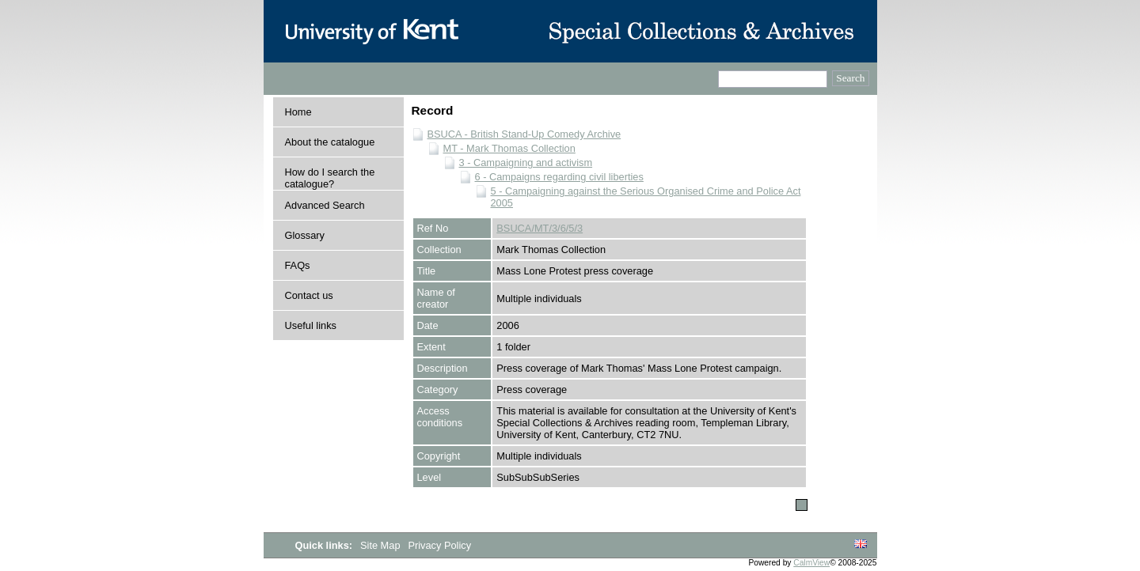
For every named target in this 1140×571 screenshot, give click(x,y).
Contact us (309, 295)
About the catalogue (330, 142)
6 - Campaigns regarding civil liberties (559, 177)
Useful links (310, 325)
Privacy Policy (439, 545)
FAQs (297, 265)
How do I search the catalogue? (330, 178)
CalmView (811, 562)
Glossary (305, 235)
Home (298, 112)
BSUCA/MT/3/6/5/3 (539, 228)
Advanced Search (325, 205)
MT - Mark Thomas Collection (509, 148)
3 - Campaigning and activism (526, 162)
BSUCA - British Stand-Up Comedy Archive (524, 134)
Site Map (381, 545)
